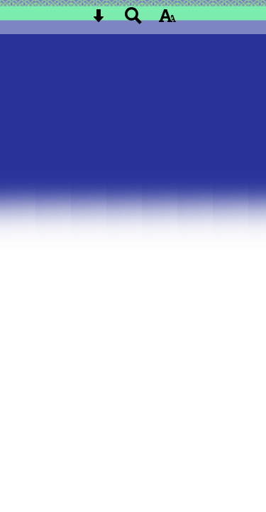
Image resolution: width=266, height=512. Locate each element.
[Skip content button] (98, 20)
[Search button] (133, 20)
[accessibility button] (167, 20)
